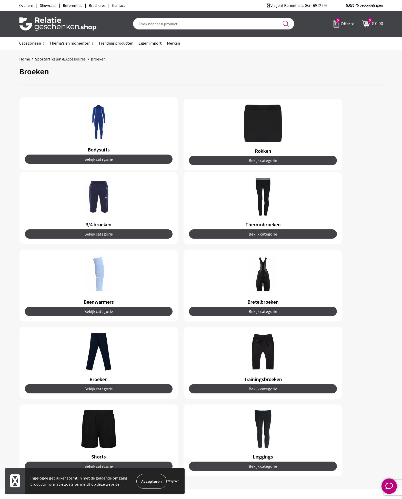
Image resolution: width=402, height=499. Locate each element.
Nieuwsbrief (127, 412)
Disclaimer (307, 420)
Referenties (217, 428)
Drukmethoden (130, 428)
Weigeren (173, 481)
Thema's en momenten (70, 43)
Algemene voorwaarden (318, 403)
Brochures (216, 420)
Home (24, 59)
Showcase (216, 412)
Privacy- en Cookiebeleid (319, 412)
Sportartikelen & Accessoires (60, 59)
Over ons (125, 403)
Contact (214, 403)
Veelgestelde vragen (135, 420)
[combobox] (213, 23)
